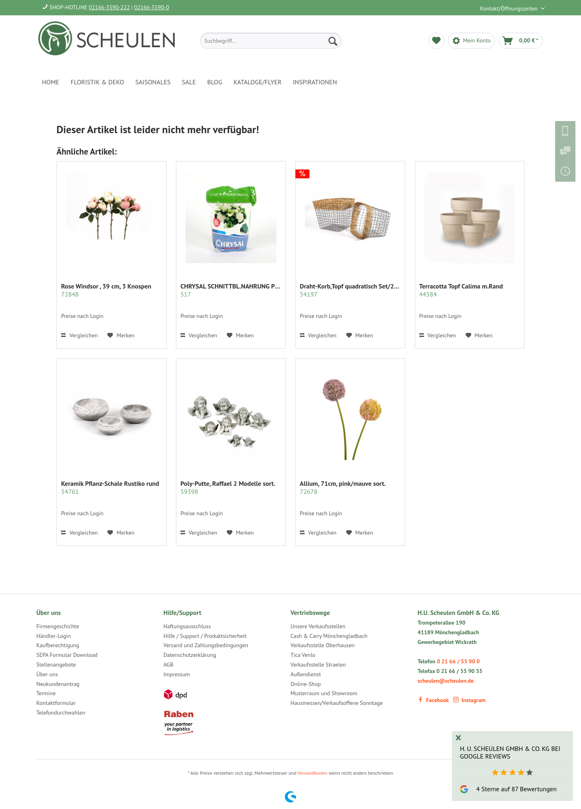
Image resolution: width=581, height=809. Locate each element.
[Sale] (189, 82)
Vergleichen (79, 335)
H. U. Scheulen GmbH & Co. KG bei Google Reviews (510, 752)
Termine (46, 693)
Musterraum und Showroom (323, 693)
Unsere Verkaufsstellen (317, 626)
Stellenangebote (56, 664)
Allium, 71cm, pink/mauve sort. (343, 487)
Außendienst (305, 674)
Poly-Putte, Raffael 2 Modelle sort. (227, 487)
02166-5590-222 (109, 7)
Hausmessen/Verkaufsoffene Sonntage (336, 703)
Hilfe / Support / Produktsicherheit (205, 636)
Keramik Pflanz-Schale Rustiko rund (110, 487)
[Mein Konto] (471, 41)
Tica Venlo (303, 654)
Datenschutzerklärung (189, 654)
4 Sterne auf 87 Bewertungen (516, 789)
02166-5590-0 (151, 7)
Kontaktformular (55, 703)
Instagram (469, 700)
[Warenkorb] (521, 41)
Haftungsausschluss (187, 626)
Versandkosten (313, 773)
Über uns (47, 674)
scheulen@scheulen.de (446, 680)
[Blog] (215, 82)
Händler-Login (53, 636)
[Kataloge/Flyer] (257, 82)
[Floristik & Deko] (97, 82)
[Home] (50, 82)
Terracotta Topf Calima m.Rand (461, 290)
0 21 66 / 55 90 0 (458, 661)
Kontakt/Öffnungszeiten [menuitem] (509, 8)
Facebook (433, 700)
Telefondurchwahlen (60, 712)
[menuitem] (270, 41)
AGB (168, 664)
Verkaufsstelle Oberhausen (322, 645)
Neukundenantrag (57, 684)
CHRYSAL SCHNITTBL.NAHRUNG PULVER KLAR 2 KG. (230, 290)
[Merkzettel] (436, 41)
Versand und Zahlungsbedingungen (205, 645)
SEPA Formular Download (67, 654)
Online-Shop (305, 684)
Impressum (176, 674)
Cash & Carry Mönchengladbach (329, 636)
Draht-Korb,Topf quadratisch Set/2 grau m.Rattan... (350, 290)
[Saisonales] (153, 82)
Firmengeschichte (57, 626)
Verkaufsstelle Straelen (318, 664)
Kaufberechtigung (57, 645)
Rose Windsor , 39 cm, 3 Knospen (106, 290)
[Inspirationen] (315, 82)
